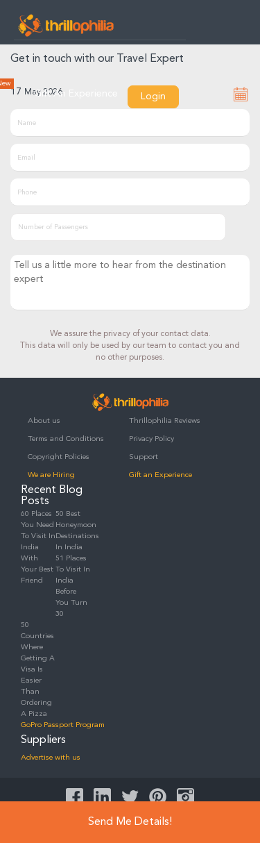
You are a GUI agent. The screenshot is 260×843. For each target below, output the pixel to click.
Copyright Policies (58, 457)
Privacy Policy (151, 439)
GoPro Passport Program (63, 725)
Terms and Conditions (66, 439)
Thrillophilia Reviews (164, 421)
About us (44, 421)
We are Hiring (51, 475)
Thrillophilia (65, 25)
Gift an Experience (160, 475)
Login (153, 96)
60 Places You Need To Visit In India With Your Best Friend (38, 547)
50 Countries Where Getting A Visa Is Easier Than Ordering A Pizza (38, 669)
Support (143, 457)
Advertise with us (50, 758)
